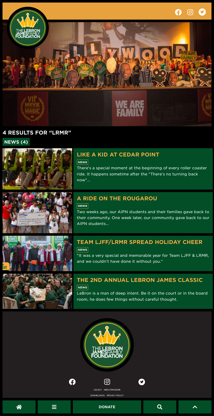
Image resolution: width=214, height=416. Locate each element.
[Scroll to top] (195, 406)
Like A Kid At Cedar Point (118, 154)
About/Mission (112, 390)
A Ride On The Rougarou (117, 198)
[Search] (159, 406)
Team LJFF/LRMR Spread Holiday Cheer (139, 242)
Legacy (98, 390)
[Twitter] (142, 381)
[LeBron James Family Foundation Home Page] (107, 344)
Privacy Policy (115, 395)
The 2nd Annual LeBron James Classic (140, 280)
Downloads (97, 395)
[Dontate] (107, 406)
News (82, 162)
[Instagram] (107, 383)
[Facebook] (72, 383)
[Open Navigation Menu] (54, 406)
